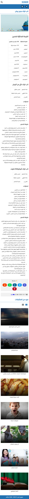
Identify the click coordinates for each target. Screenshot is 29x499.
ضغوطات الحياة (14, 421)
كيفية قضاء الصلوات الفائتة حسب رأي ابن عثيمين (14, 374)
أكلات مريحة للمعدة (14, 397)
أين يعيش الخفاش (14, 444)
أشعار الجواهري (14, 491)
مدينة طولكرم (14, 350)
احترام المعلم (14, 468)
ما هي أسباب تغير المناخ (14, 327)
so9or (25, 2)
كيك (12, 294)
